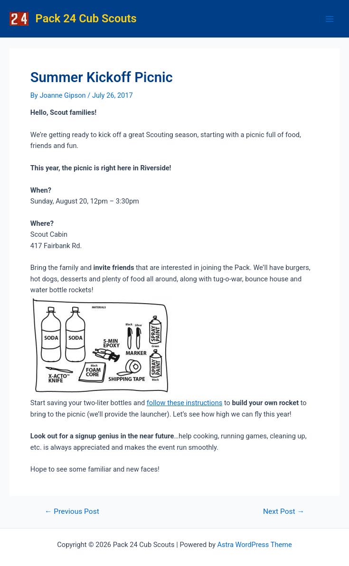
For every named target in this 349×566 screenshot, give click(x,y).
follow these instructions (184, 403)
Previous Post (72, 512)
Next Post (283, 512)
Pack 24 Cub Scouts (86, 18)
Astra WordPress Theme (254, 544)
